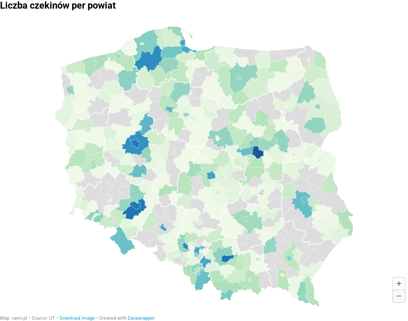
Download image (77, 318)
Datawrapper (141, 318)
